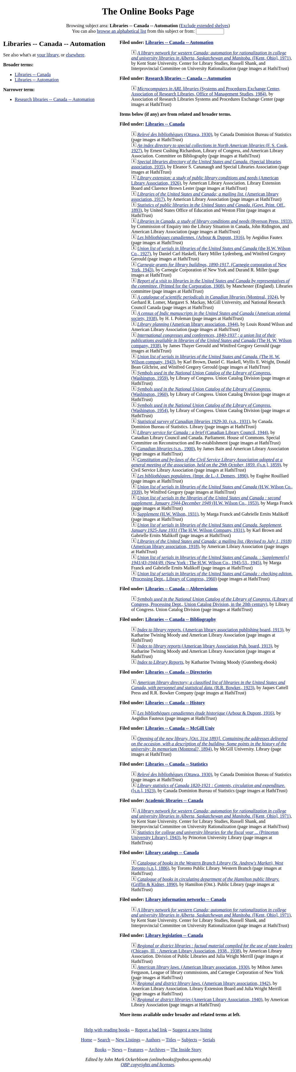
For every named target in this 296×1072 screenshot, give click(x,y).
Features (135, 1049)
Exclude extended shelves (204, 25)
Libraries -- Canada (33, 74)
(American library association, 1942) (203, 983)
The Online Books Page (148, 11)
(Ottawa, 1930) (174, 134)
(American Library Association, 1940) (199, 999)
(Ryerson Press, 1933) (214, 221)
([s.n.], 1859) (206, 462)
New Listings (128, 1039)
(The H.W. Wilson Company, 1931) (206, 528)
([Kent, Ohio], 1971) (211, 55)
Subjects (189, 1039)
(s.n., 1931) (193, 421)
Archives (157, 1049)
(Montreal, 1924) (207, 297)
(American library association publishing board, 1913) (210, 629)
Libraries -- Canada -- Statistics (176, 764)
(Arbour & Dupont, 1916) (190, 237)
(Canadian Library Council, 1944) (202, 432)
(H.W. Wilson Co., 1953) (206, 500)
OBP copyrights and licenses (147, 1064)
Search (104, 1039)
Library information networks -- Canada (185, 899)
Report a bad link (151, 1029)
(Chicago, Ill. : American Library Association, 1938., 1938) (211, 948)
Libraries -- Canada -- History (175, 702)
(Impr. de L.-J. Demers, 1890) (192, 475)
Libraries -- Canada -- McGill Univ (180, 728)
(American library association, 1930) (193, 967)
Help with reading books (107, 1029)
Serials (209, 1039)
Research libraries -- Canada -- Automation (55, 99)
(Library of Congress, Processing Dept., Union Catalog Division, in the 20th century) (212, 602)
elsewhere (75, 54)
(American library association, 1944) (187, 324)
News (117, 1049)
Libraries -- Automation (37, 79)
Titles (171, 1039)
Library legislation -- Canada (174, 935)
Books (100, 1049)
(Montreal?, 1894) (209, 743)
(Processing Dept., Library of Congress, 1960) (212, 576)
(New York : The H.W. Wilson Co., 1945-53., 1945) (210, 560)
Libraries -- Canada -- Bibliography (180, 619)
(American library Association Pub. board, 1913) (204, 645)
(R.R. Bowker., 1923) (208, 685)
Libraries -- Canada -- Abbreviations (181, 588)
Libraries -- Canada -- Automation (179, 42)
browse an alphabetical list (121, 31)
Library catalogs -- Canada (172, 852)
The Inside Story (186, 1049)
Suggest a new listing (192, 1029)
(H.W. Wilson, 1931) (168, 514)
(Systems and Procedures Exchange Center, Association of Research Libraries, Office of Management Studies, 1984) (205, 91)
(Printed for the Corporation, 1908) (210, 283)
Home (86, 1039)
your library (48, 54)
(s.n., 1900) (166, 448)
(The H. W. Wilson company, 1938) (211, 340)
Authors (152, 1039)
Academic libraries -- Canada (174, 800)
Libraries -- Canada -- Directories (178, 672)
